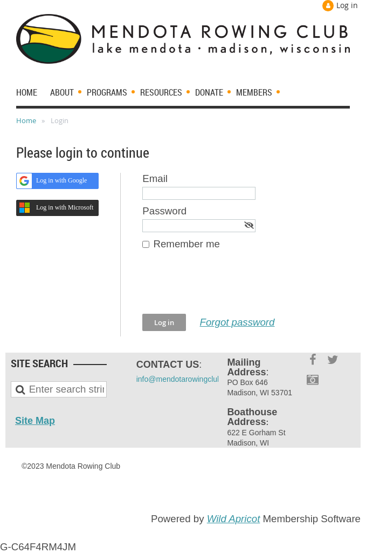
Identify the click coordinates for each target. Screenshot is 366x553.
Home (26, 120)
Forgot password (237, 322)
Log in (347, 5)
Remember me (187, 243)
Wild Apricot (233, 518)
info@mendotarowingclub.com (187, 379)
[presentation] (224, 287)
